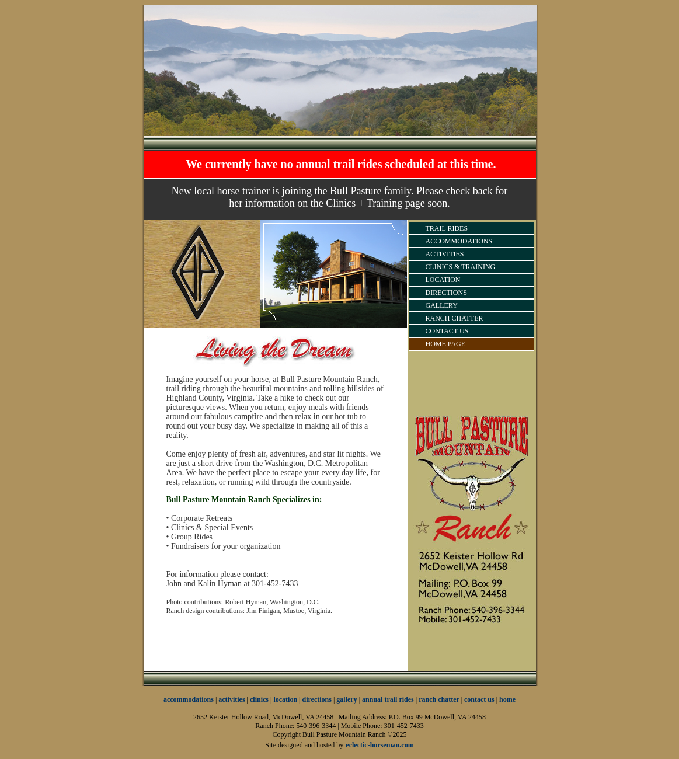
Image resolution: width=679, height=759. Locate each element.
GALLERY (442, 305)
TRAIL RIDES (447, 228)
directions (317, 699)
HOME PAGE (446, 344)
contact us (479, 699)
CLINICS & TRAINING (461, 267)
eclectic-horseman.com (379, 745)
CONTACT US (447, 331)
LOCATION (443, 280)
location (285, 699)
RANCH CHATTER (454, 318)
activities (231, 699)
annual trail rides (388, 699)
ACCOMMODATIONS (459, 241)
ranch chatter (440, 699)
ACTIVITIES (445, 254)
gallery (346, 699)
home (507, 699)
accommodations (188, 699)
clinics (259, 699)
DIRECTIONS (446, 292)
